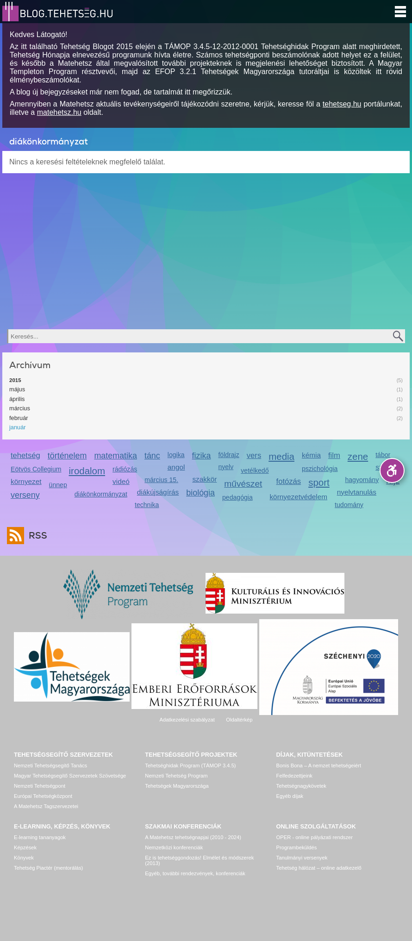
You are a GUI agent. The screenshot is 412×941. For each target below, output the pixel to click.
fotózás (288, 481)
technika (147, 504)
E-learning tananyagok (40, 837)
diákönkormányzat (101, 494)
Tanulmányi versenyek (302, 857)
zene (358, 456)
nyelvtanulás (356, 492)
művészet (243, 484)
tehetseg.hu (342, 104)
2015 (15, 380)
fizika (201, 455)
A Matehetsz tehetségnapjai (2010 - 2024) (193, 837)
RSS (35, 535)
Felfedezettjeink (294, 775)
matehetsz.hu (59, 112)
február (18, 417)
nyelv (225, 466)
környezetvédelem (298, 497)
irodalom (87, 470)
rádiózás (124, 469)
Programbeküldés (296, 847)
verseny (25, 495)
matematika (115, 455)
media (281, 456)
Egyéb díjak (289, 796)
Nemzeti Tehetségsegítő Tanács (50, 765)
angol (176, 467)
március (19, 408)
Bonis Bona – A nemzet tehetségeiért (318, 765)
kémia (311, 455)
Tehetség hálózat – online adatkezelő (319, 868)
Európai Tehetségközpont (43, 796)
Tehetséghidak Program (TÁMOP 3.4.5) (190, 765)
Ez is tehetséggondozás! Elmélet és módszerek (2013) (199, 860)
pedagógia (237, 497)
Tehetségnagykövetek (301, 786)
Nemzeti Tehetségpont (39, 786)
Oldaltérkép (239, 719)
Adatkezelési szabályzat (186, 719)
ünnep (58, 485)
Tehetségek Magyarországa (176, 786)
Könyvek (24, 857)
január (17, 427)
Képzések (25, 847)
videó (121, 481)
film (334, 455)
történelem (67, 455)
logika (176, 454)
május (17, 389)
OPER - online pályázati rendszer (314, 837)
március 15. (161, 479)
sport (319, 482)
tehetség (25, 455)
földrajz (228, 454)
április (17, 398)
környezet (26, 481)
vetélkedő (254, 470)
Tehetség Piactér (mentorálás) (48, 868)
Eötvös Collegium (36, 469)
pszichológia (319, 468)
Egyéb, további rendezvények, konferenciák (195, 873)
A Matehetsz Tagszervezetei (46, 806)
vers (254, 455)
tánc (152, 455)
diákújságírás (158, 492)
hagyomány (362, 479)
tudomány (349, 504)
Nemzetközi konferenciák (174, 847)
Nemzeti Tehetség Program (176, 775)
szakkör (204, 479)
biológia (200, 492)
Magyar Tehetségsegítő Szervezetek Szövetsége (70, 775)
